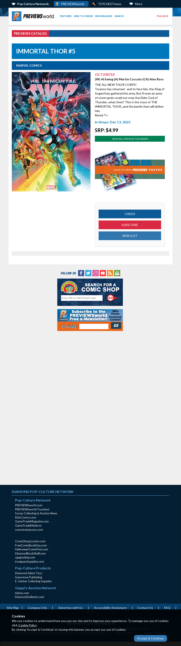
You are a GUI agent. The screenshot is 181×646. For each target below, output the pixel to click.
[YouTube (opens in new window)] (102, 273)
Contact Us (145, 608)
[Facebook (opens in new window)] (81, 273)
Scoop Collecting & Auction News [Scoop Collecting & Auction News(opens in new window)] (36, 513)
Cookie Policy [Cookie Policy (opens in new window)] (27, 625)
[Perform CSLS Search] (113, 298)
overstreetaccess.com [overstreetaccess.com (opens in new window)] (29, 529)
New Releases (103, 16)
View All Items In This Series (130, 138)
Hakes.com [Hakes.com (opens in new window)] (22, 593)
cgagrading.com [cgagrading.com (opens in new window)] (25, 557)
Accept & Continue (150, 638)
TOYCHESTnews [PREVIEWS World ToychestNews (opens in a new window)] (109, 4)
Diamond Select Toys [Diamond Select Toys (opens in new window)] (28, 573)
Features (66, 16)
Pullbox (162, 16)
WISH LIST (129, 236)
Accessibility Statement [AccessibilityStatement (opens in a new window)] (110, 608)
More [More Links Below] (138, 4)
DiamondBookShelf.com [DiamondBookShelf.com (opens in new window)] (30, 553)
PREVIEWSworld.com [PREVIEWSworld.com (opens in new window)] (28, 505)
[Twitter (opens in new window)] (88, 273)
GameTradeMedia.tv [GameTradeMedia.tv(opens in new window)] (28, 525)
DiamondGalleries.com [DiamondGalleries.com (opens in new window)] (29, 597)
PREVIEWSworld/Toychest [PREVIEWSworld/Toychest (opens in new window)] (32, 509)
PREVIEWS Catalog (30, 33)
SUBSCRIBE (130, 225)
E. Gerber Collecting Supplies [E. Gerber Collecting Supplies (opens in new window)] (33, 581)
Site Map (13, 608)
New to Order (83, 16)
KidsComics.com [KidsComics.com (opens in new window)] (25, 517)
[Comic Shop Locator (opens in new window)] (90, 287)
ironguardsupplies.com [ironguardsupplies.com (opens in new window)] (29, 561)
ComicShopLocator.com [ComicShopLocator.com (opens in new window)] (30, 541)
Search (119, 16)
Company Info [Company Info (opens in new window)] (37, 608)
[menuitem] (34, 16)
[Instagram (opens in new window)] (95, 273)
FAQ (167, 608)
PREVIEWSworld (72, 4)
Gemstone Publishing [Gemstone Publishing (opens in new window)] (28, 577)
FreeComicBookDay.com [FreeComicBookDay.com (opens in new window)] (31, 545)
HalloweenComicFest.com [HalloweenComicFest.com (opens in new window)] (31, 549)
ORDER (130, 214)
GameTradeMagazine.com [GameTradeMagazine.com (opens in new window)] (32, 521)
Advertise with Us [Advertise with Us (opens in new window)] (70, 608)
